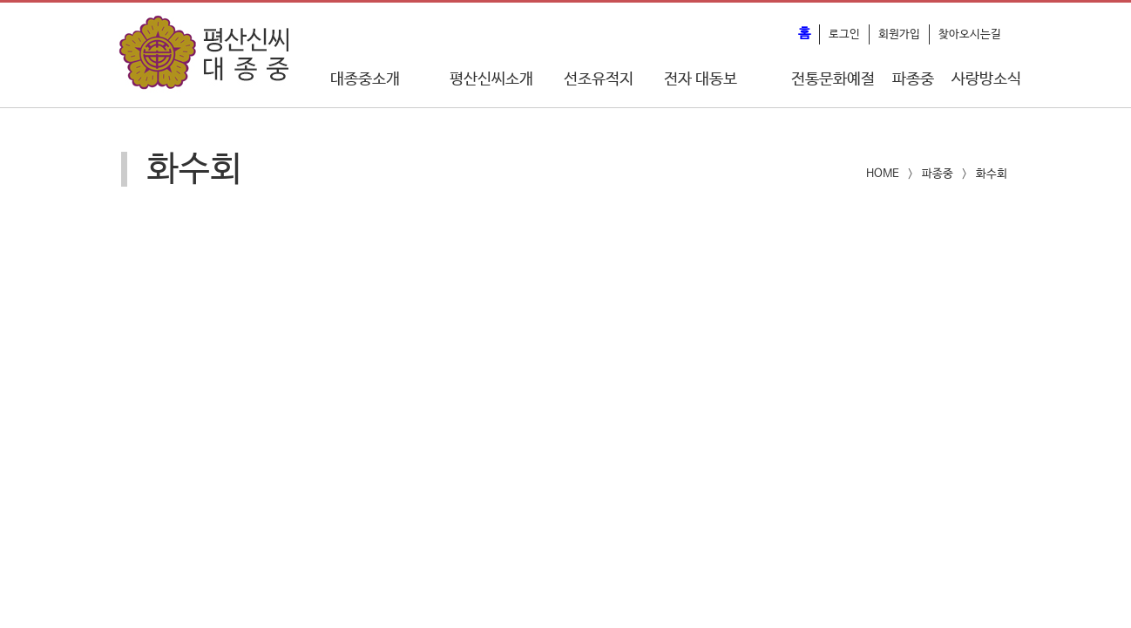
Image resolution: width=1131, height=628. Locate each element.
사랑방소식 (986, 79)
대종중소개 (365, 79)
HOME (882, 174)
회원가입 (899, 34)
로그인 (844, 34)
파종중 (913, 79)
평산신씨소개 (491, 79)
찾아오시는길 (969, 34)
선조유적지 (598, 79)
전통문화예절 (833, 79)
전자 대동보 (700, 79)
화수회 (991, 174)
